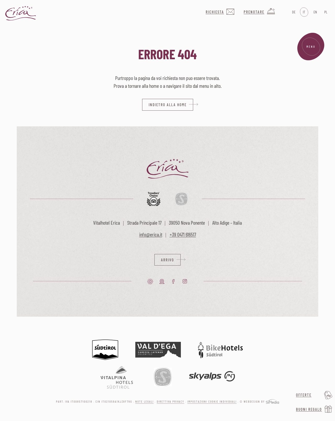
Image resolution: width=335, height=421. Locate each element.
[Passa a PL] (325, 12)
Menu (311, 46)
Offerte (303, 394)
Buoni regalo (309, 409)
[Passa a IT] (304, 12)
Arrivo (167, 259)
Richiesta (215, 11)
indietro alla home (168, 104)
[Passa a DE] (293, 12)
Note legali (144, 401)
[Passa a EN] (314, 12)
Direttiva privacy (170, 401)
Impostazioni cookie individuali (212, 401)
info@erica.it (150, 234)
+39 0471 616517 (183, 234)
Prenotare (254, 11)
